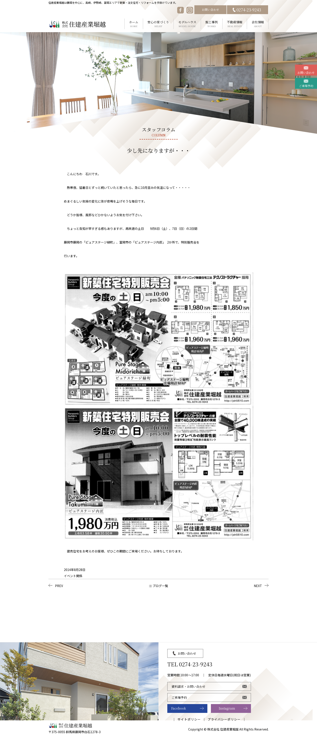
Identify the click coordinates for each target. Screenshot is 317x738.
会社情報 (257, 24)
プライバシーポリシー (224, 719)
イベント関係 (73, 576)
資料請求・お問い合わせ (188, 686)
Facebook (178, 708)
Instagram (227, 708)
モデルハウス (187, 24)
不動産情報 (235, 24)
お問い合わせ (210, 9)
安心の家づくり (158, 24)
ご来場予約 (306, 86)
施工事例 (211, 24)
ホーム (134, 24)
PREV (59, 586)
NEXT (258, 586)
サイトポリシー (189, 719)
